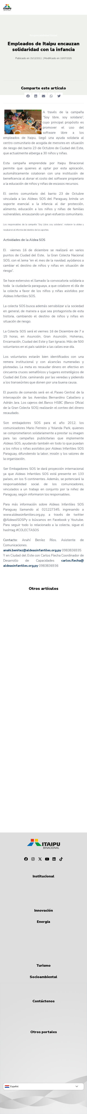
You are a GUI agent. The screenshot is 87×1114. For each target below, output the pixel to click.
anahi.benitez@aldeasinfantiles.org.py (32, 550)
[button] (28, 96)
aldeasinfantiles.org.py (20, 566)
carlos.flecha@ (72, 560)
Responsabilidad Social (43, 35)
